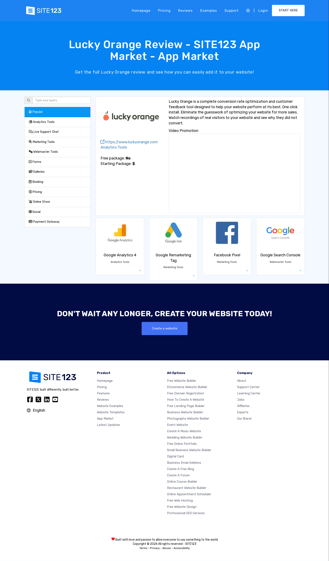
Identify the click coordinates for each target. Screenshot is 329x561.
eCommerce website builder (187, 387)
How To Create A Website (185, 400)
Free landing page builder (186, 406)
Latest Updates (108, 425)
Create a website (164, 329)
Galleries (37, 172)
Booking (36, 182)
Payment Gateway (44, 222)
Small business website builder (189, 450)
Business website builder (185, 412)
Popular (36, 112)
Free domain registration (185, 393)
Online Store (39, 202)
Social (34, 212)
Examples (208, 10)
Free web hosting (180, 501)
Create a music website (184, 431)
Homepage (141, 10)
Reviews (185, 10)
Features (103, 393)
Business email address (184, 463)
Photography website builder (188, 419)
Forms (35, 162)
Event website (177, 425)
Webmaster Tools (43, 152)
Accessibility (182, 548)
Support (232, 10)
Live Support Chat (44, 132)
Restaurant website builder (186, 488)
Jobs (240, 400)
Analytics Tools (42, 122)
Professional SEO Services (186, 513)
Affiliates (243, 406)
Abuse (166, 548)
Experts (242, 412)
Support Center (248, 387)
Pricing (164, 10)
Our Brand (244, 419)
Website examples (110, 406)
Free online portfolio (182, 444)
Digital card (175, 456)
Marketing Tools (42, 142)
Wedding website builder (184, 438)
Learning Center (248, 393)
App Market (105, 419)
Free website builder (181, 381)
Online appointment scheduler (189, 494)
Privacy (155, 548)
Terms (143, 548)
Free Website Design (182, 507)
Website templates (111, 412)
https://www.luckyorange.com (129, 142)
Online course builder (182, 482)
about (241, 381)
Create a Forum (178, 475)
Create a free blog (180, 469)
